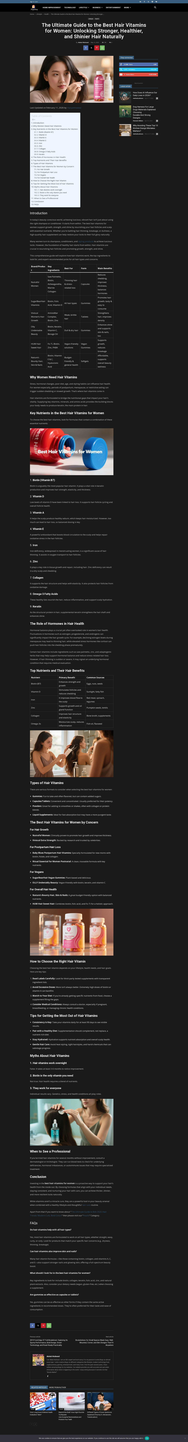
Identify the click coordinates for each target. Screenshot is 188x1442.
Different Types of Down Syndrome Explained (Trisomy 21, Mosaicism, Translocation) (99, 1414)
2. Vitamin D (42, 135)
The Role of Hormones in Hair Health (49, 157)
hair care (86, 1205)
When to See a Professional (46, 198)
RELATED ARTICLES (38, 1387)
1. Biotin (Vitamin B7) (45, 132)
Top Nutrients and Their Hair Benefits (50, 160)
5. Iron (39, 143)
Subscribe (152, 74)
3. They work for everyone (48, 195)
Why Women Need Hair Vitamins (47, 126)
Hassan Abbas (138, 121)
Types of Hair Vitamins (43, 163)
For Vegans (41, 175)
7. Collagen (41, 149)
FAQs (36, 204)
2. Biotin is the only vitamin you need (52, 192)
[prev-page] (31, 1424)
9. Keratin (40, 154)
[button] (155, 8)
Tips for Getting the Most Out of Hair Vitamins (53, 183)
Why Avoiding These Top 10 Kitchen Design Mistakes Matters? (145, 128)
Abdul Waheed (83, 42)
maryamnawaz (74, 107)
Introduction (38, 123)
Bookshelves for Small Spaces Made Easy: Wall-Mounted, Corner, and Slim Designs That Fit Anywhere (94, 1342)
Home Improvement (52, 7)
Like (155, 64)
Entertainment (113, 7)
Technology (70, 7)
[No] (185, 1438)
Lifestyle (84, 7)
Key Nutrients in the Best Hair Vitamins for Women (55, 129)
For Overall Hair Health (46, 178)
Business (98, 7)
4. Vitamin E (41, 140)
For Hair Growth (43, 169)
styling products (86, 241)
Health (46, 14)
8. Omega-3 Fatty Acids (46, 151)
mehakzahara (138, 98)
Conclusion (39, 201)
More (127, 7)
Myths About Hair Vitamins (46, 187)
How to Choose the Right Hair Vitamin (49, 180)
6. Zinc (39, 146)
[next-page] (35, 1424)
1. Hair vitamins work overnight (50, 190)
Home (32, 14)
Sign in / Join (34, 2)
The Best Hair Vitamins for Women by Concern (53, 166)
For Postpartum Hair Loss (47, 172)
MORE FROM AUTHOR (57, 1387)
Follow (153, 69)
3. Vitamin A (41, 137)
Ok (147, 1438)
